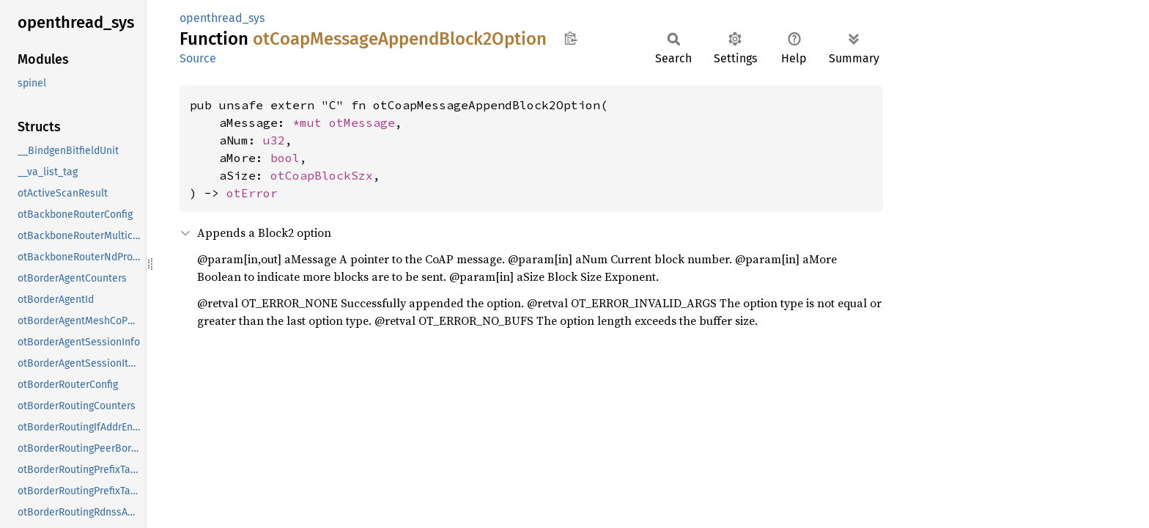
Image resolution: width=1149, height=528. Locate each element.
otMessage (362, 122)
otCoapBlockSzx (321, 175)
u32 (274, 140)
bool (285, 157)
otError (252, 193)
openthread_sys (222, 18)
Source (198, 58)
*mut (310, 122)
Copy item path (570, 38)
